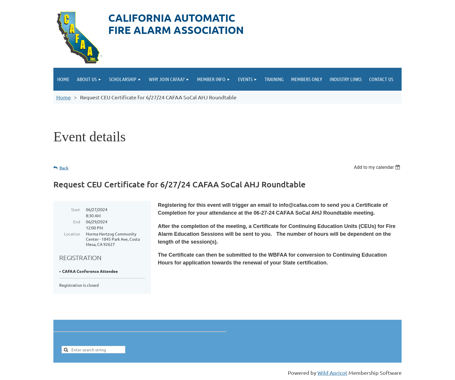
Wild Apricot (332, 373)
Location (72, 233)
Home (63, 97)
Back (63, 168)
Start (75, 209)
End (76, 221)
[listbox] (378, 167)
